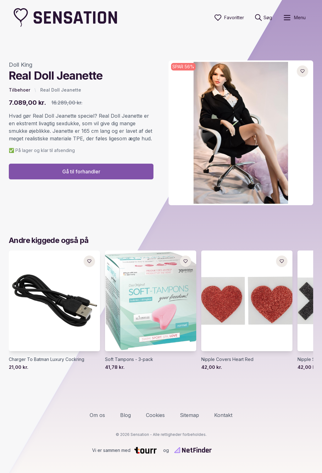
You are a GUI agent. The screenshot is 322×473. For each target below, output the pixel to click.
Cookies (155, 415)
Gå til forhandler (81, 171)
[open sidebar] (294, 18)
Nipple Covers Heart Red (227, 359)
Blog (125, 415)
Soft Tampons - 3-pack (129, 359)
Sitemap (189, 415)
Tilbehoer (19, 90)
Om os (97, 415)
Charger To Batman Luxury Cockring (46, 359)
